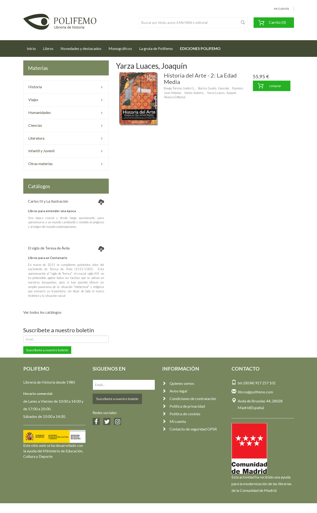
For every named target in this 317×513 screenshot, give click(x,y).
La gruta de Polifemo (156, 48)
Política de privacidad (183, 406)
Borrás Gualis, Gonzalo (213, 88)
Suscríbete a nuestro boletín (47, 350)
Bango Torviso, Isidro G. (179, 88)
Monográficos (120, 48)
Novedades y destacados (81, 48)
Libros (48, 48)
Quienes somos (178, 383)
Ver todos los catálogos (42, 312)
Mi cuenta (174, 421)
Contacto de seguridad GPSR (189, 429)
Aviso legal (174, 391)
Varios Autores (193, 93)
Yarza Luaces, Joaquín (221, 93)
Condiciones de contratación (189, 398)
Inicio (33, 47)
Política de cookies (181, 413)
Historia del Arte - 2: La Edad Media (200, 78)
